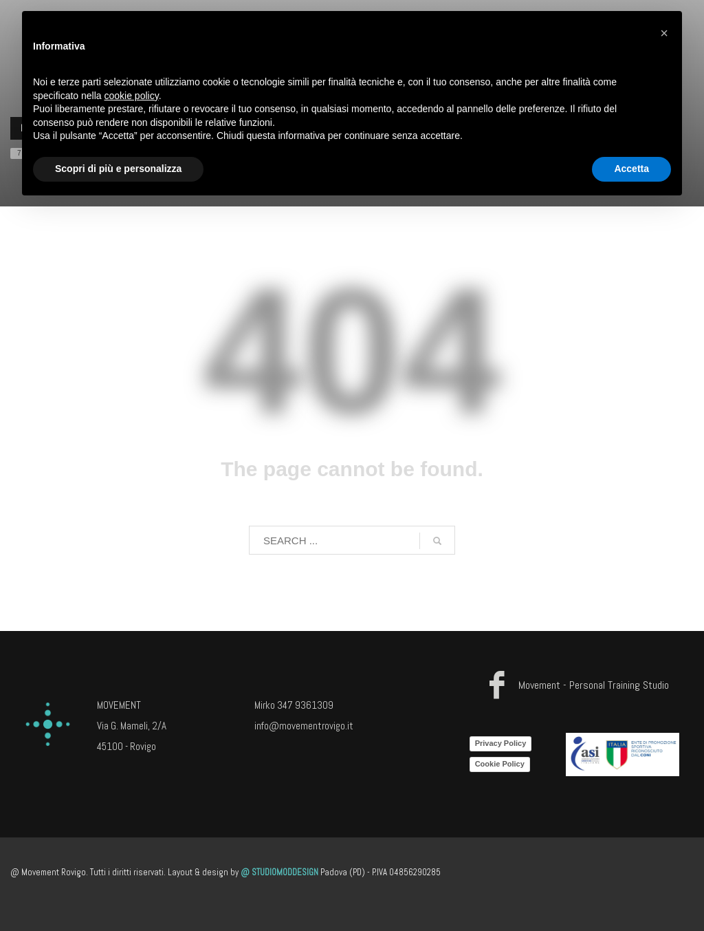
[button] (664, 33)
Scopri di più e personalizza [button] (118, 168)
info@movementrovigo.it (303, 725)
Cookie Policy (500, 764)
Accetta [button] (631, 168)
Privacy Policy (501, 743)
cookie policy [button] (131, 95)
